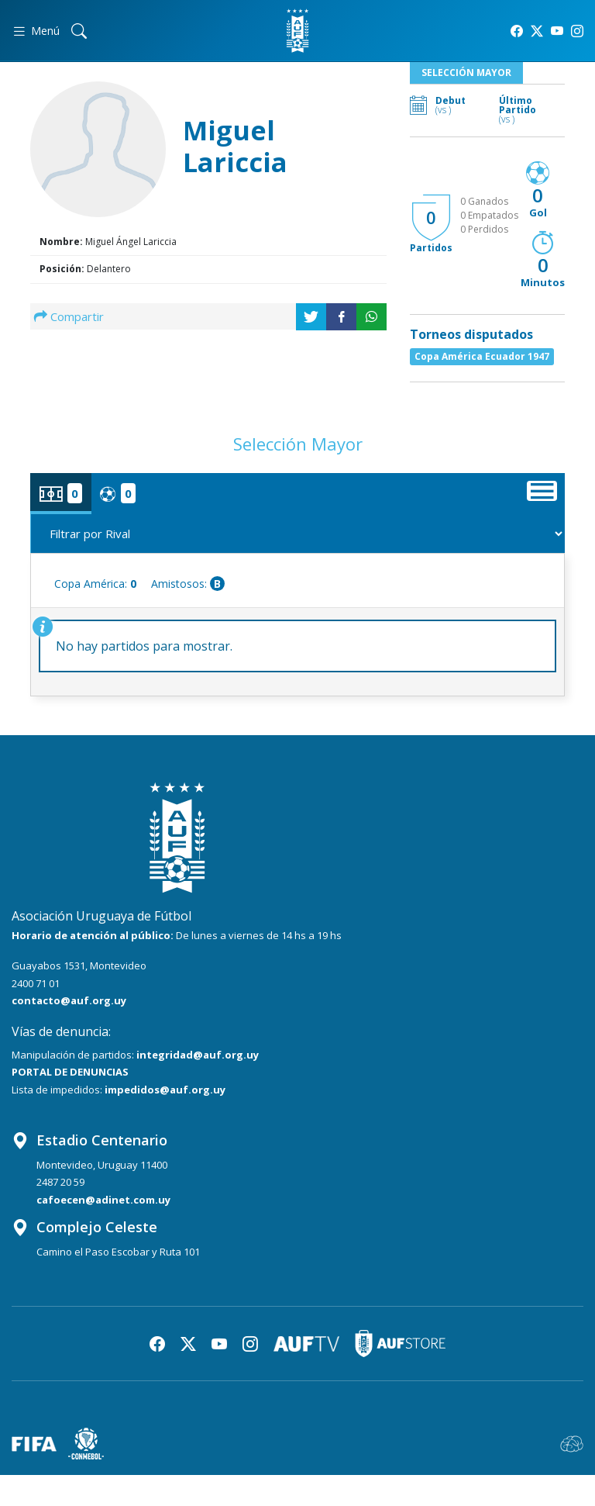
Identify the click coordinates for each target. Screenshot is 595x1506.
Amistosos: (188, 583)
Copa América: (95, 583)
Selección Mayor (466, 72)
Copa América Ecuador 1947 (481, 356)
